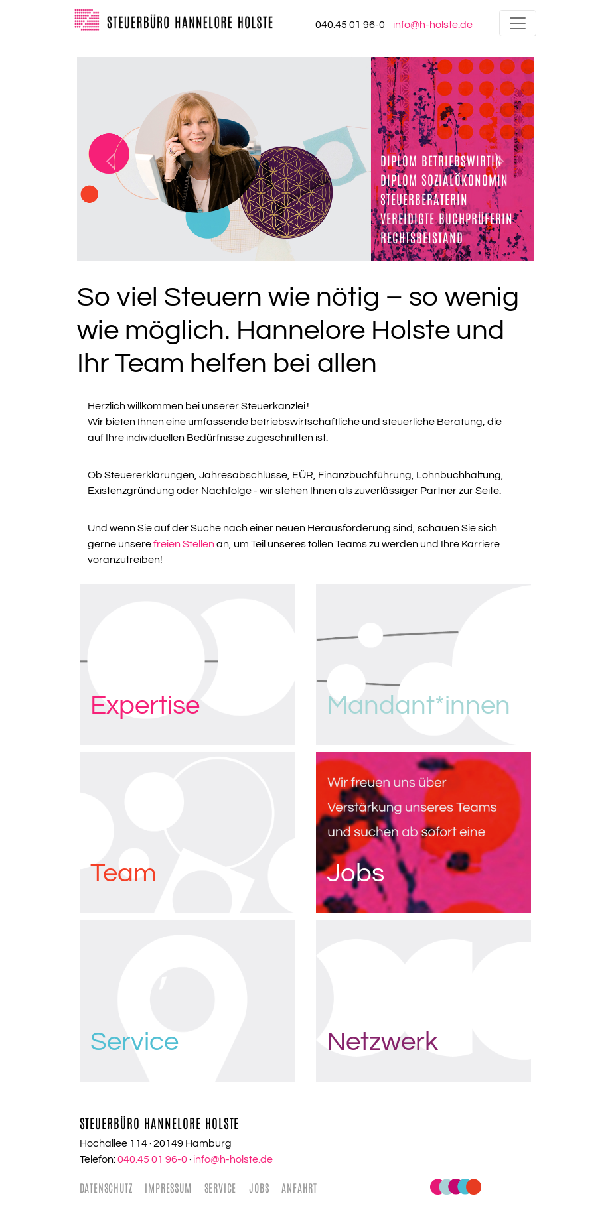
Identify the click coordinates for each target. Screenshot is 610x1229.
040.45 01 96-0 (152, 1159)
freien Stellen (183, 544)
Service (220, 1187)
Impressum (168, 1187)
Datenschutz (106, 1187)
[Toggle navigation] (517, 23)
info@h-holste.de (233, 1159)
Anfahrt (299, 1187)
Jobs (259, 1187)
